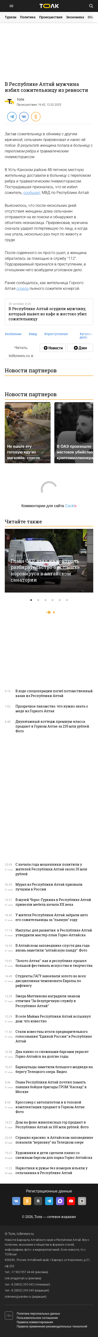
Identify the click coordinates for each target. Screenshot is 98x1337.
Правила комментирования (35, 1322)
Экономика (75, 17)
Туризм (10, 17)
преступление (56, 334)
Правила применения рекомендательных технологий (52, 1326)
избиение (13, 334)
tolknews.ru (25, 1234)
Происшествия (50, 17)
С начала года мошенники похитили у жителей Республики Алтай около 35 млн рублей (51, 869)
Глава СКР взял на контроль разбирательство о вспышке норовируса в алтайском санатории (45, 570)
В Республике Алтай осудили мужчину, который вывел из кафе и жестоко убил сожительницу (48, 313)
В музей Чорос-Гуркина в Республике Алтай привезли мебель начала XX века (53, 902)
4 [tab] (52, 600)
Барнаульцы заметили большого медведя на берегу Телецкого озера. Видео (54, 1069)
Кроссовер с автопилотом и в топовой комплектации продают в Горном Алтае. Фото (50, 1107)
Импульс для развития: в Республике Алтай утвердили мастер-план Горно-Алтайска (53, 932)
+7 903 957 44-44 (22, 1272)
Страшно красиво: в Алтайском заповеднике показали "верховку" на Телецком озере (54, 1140)
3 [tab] (45, 600)
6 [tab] (67, 600)
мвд (33, 334)
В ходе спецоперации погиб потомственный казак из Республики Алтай (54, 693)
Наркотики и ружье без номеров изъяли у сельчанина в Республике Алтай (51, 1170)
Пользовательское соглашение (37, 1318)
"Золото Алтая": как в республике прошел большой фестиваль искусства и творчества (54, 963)
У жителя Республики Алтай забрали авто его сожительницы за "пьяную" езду (51, 917)
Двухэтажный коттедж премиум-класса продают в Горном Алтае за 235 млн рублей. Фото (52, 726)
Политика (28, 17)
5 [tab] (59, 600)
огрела (22, 288)
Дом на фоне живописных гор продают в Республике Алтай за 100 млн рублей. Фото (52, 1124)
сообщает (32, 192)
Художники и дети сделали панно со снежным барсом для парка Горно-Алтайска (53, 1155)
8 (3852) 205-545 (22, 1284)
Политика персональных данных (38, 1313)
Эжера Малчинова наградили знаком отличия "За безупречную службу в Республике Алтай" (47, 1001)
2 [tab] (38, 600)
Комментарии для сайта (49, 506)
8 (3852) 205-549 (22, 1290)
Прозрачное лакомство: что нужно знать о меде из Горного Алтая (51, 708)
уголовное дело (89, 335)
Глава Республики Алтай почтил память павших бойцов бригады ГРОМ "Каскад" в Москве (51, 1087)
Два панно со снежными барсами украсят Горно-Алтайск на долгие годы (52, 1054)
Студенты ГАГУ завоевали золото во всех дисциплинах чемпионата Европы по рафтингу (50, 981)
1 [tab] (31, 600)
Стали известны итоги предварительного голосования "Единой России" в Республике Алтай (53, 1036)
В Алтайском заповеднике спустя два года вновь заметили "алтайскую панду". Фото (52, 947)
